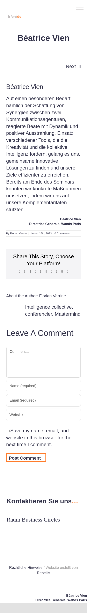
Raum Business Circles (33, 519)
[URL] (43, 415)
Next (71, 66)
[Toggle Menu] (76, 9)
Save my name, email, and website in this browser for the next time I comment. (38, 437)
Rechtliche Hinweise (26, 568)
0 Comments (62, 233)
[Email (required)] (43, 400)
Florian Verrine (19, 233)
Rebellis (43, 573)
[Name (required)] (43, 386)
